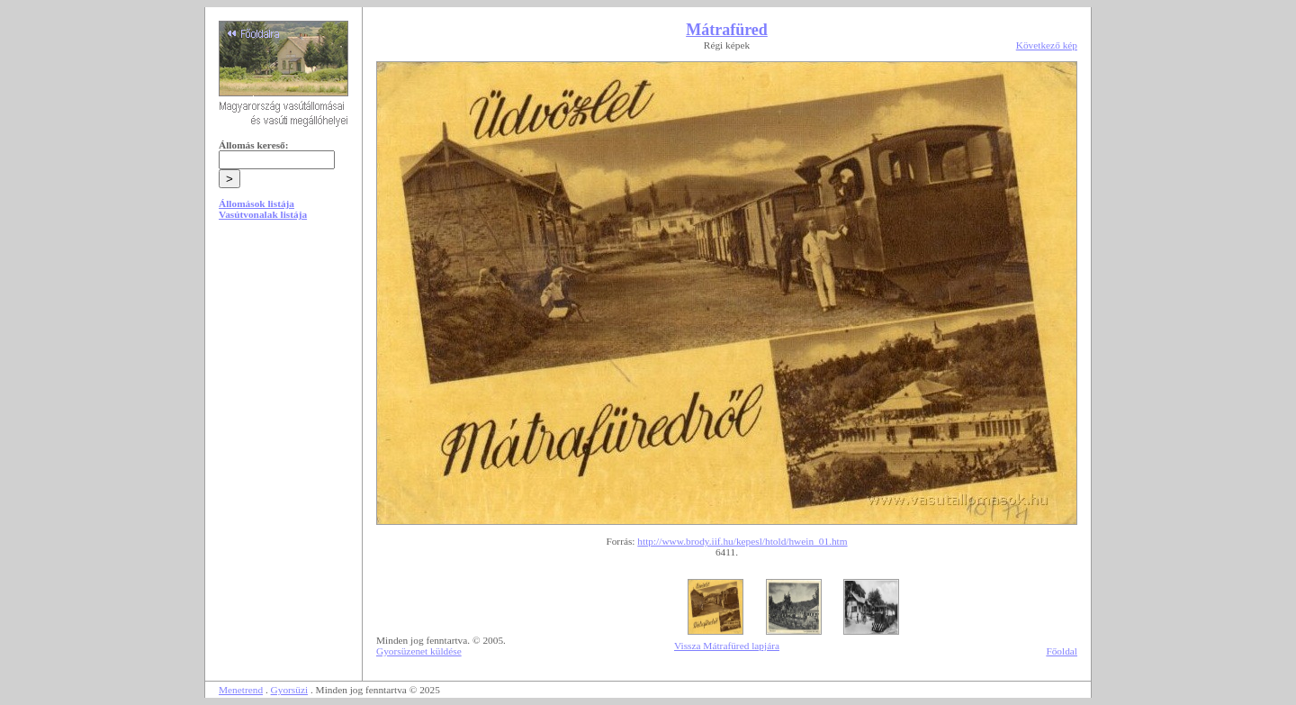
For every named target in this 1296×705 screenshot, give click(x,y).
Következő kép (1046, 45)
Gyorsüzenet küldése (419, 651)
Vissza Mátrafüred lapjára (726, 645)
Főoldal (1061, 651)
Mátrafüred (727, 30)
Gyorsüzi (290, 689)
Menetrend (241, 689)
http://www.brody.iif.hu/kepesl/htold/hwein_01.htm (742, 541)
